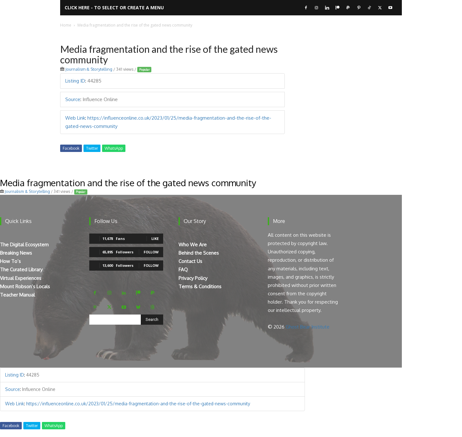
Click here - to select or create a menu (114, 7)
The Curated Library (21, 269)
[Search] (152, 319)
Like (155, 238)
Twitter (92, 148)
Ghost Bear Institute (308, 327)
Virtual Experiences (20, 278)
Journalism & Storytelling (88, 69)
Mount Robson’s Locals (25, 286)
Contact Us (190, 261)
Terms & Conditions (200, 286)
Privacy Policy (193, 278)
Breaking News (16, 253)
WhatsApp (114, 148)
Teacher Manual (17, 295)
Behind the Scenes (199, 253)
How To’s (10, 261)
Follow (151, 252)
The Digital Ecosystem (24, 245)
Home (65, 25)
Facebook (71, 148)
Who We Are (193, 245)
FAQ (183, 269)
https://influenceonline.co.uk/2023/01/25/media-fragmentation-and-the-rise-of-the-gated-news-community (138, 403)
